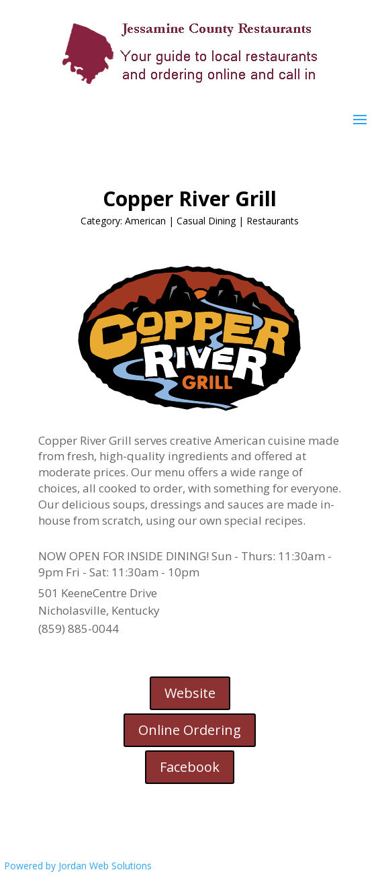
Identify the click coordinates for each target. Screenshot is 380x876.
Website (190, 693)
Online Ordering (189, 730)
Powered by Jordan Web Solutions (78, 865)
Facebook (190, 767)
